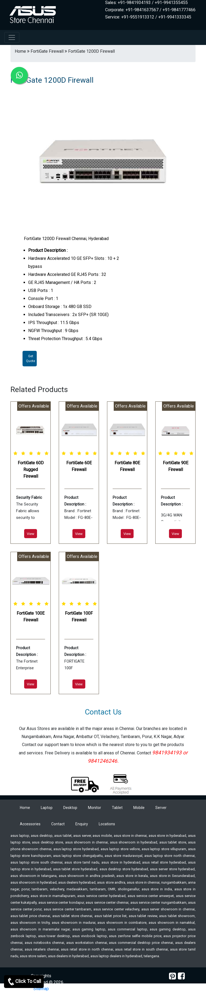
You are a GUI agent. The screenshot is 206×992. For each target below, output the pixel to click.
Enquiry (81, 824)
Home (25, 807)
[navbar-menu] (11, 37)
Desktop (70, 807)
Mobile (139, 807)
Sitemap (41, 988)
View (30, 534)
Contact (58, 824)
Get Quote (30, 358)
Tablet (117, 807)
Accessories (30, 824)
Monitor (94, 807)
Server (161, 807)
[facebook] (181, 976)
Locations (107, 824)
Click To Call (24, 981)
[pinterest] (172, 976)
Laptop (47, 807)
